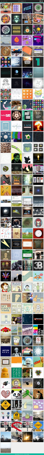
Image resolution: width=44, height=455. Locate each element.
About (4, 1)
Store (6, 1)
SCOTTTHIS (22, 1)
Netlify (28, 454)
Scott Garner (17, 454)
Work (1, 1)
